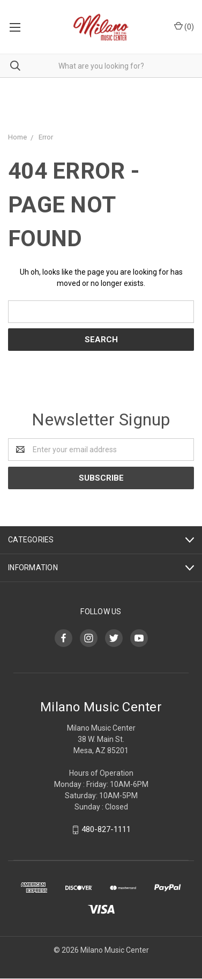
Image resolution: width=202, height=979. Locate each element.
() (184, 26)
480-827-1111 (106, 829)
